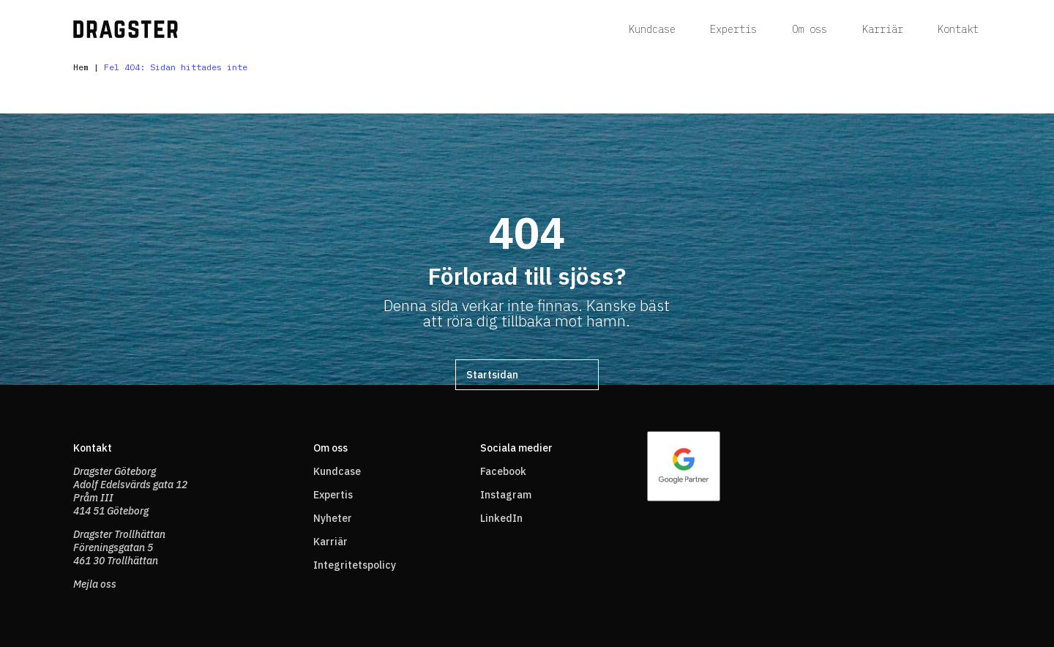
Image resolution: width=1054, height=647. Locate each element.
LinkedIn (501, 518)
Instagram (505, 494)
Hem (81, 66)
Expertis (733, 29)
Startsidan (492, 374)
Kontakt (958, 29)
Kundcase (652, 29)
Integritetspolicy (354, 565)
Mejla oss (94, 584)
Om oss (809, 29)
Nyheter (332, 518)
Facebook (503, 471)
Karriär (882, 29)
